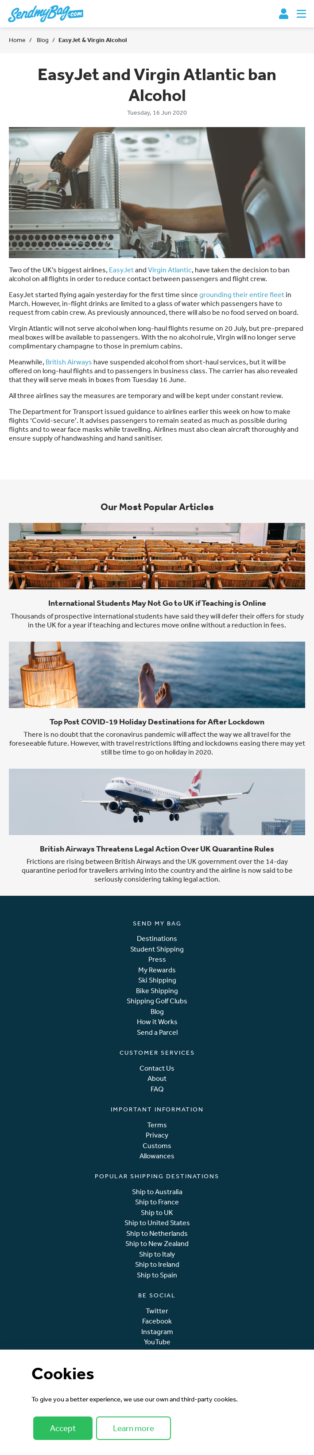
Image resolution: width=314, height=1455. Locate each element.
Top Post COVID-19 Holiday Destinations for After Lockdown (157, 721)
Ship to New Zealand (157, 1243)
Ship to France (157, 1202)
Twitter (157, 1311)
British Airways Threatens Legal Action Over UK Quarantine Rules (157, 849)
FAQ (157, 1089)
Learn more (133, 1428)
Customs (157, 1146)
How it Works (157, 1022)
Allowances (157, 1156)
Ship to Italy (157, 1254)
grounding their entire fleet (241, 294)
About (157, 1078)
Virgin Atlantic (170, 269)
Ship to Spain (157, 1275)
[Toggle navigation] (301, 14)
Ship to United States (157, 1223)
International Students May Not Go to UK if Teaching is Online (157, 603)
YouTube (157, 1342)
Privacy (157, 1135)
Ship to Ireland (157, 1264)
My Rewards (157, 970)
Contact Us (157, 1068)
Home (17, 40)
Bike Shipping (157, 991)
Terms (157, 1125)
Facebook (157, 1321)
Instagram (157, 1331)
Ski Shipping (157, 980)
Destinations (157, 938)
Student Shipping (157, 949)
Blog (42, 40)
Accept (63, 1428)
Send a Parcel (157, 1032)
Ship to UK (157, 1212)
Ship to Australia (157, 1192)
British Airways (69, 361)
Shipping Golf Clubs (157, 1001)
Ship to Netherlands (157, 1233)
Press (157, 959)
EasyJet (121, 269)
